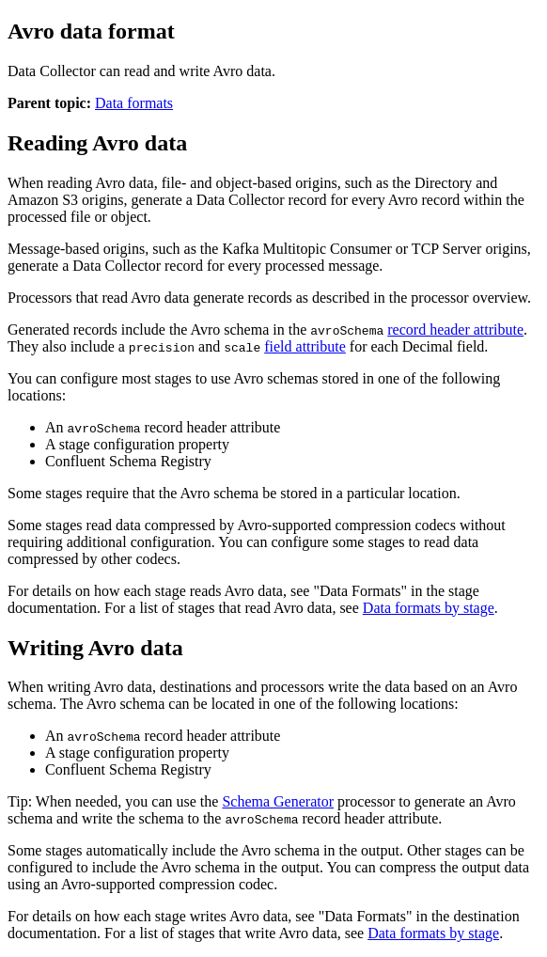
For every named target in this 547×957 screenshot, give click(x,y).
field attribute (305, 346)
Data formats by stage (428, 608)
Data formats (134, 103)
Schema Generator (278, 801)
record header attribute (455, 329)
